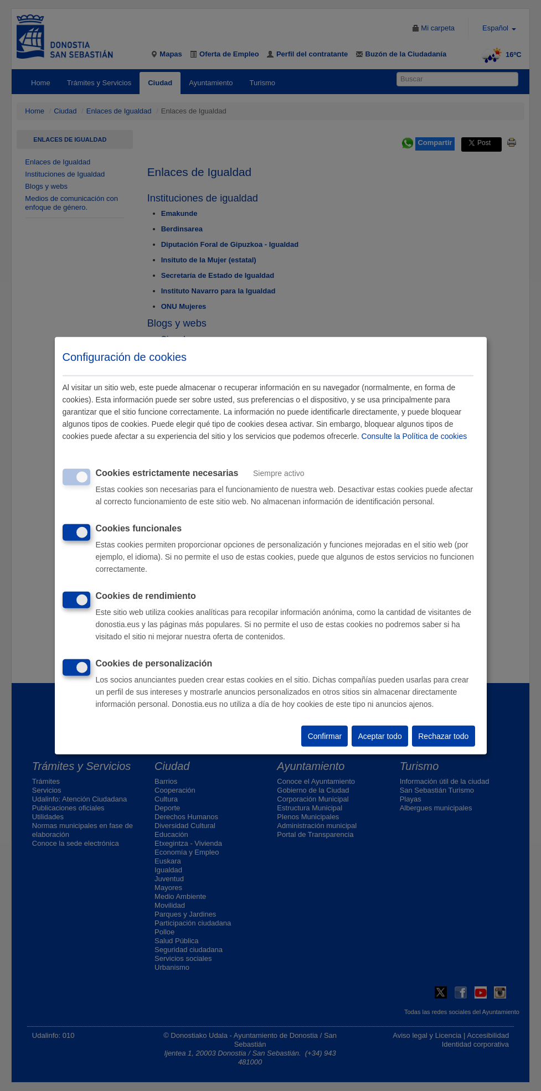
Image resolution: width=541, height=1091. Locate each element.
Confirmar (325, 736)
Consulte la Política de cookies (414, 436)
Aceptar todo (379, 736)
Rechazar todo (443, 736)
